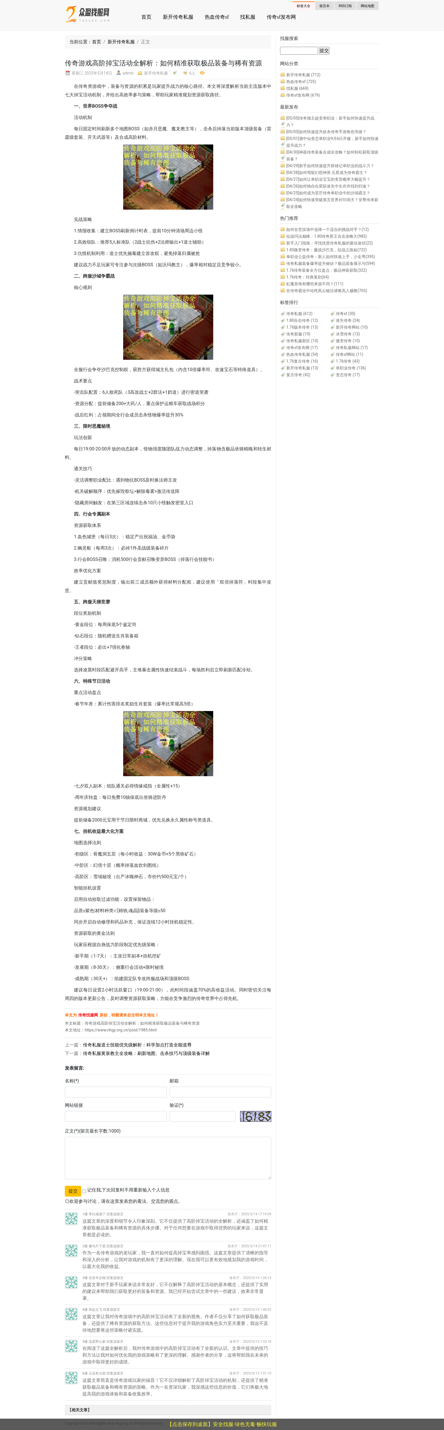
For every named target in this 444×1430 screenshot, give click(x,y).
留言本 (324, 6)
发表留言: (74, 1068)
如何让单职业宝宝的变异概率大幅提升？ (328, 179)
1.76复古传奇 (302, 361)
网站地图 (367, 6)
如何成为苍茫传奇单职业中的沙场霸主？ (328, 193)
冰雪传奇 (348, 334)
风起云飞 (95, 1310)
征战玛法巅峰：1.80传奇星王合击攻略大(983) (326, 236)
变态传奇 (348, 375)
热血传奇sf (217, 17)
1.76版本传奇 (302, 327)
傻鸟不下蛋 (97, 1246)
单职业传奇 (351, 368)
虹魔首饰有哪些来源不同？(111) (314, 284)
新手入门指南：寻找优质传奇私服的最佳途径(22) (329, 243)
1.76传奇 (348, 361)
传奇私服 (299, 313)
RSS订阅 (345, 6)
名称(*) (72, 1081)
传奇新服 (298, 334)
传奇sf (345, 313)
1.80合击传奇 (302, 320)
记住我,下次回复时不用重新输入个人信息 (128, 1190)
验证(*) (177, 1105)
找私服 (247, 17)
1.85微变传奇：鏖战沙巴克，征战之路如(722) (326, 250)
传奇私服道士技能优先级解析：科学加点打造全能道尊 (137, 1045)
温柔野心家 (97, 1342)
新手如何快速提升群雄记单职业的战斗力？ (330, 165)
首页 (146, 17)
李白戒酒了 (97, 1214)
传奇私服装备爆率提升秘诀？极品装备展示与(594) (330, 263)
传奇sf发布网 (281, 17)
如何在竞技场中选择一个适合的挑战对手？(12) (327, 229)
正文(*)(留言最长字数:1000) (93, 1131)
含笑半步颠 (97, 1278)
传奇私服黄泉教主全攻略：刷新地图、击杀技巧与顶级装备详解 (146, 1053)
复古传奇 (298, 375)
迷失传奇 (348, 320)
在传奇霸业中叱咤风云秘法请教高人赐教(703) (326, 290)
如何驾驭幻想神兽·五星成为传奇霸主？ (326, 172)
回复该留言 (114, 1214)
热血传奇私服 (302, 354)
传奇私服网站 (352, 347)
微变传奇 (348, 341)
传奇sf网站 (349, 354)
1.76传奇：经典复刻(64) (307, 277)
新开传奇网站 (352, 327)
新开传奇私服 (178, 17)
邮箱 (174, 1081)
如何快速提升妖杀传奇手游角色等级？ (326, 131)
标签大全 (303, 6)
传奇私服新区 (302, 341)
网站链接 (74, 1105)
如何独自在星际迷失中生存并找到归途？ (328, 186)
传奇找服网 (88, 1015)
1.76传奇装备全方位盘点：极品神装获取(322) (326, 270)
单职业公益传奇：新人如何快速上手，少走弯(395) (330, 256)
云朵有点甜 (97, 1373)
